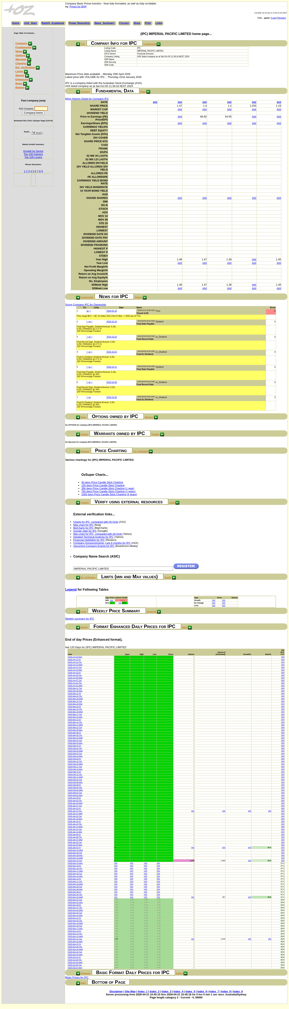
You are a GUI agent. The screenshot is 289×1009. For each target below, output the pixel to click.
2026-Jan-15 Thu (75, 824)
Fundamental (23, 47)
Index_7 (214, 991)
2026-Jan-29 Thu (75, 801)
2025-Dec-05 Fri (74, 892)
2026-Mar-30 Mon (75, 691)
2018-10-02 (112, 397)
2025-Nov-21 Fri (74, 918)
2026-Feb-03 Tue (75, 793)
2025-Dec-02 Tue (75, 900)
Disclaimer (116, 991)
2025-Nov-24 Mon (75, 915)
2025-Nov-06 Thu (75, 947)
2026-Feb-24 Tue (75, 754)
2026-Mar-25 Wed (75, 699)
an (88, 311)
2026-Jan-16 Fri (74, 821)
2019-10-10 (112, 322)
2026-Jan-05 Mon (75, 845)
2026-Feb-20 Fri (74, 759)
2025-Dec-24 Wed (75, 858)
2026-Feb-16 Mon (75, 769)
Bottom (20, 87)
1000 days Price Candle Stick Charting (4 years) (109, 494)
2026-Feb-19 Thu (75, 761)
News (18, 51)
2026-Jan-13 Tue (75, 829)
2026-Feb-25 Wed (75, 751)
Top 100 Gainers (33, 154)
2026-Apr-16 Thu (75, 662)
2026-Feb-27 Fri (74, 746)
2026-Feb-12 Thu (75, 774)
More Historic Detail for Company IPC (87, 98)
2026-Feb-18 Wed (75, 764)
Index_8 (226, 991)
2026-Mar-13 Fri (74, 720)
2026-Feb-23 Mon (75, 756)
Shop (137, 23)
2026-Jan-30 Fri (74, 798)
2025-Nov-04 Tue (75, 952)
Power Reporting (79, 23)
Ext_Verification (25, 67)
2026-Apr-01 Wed (75, 686)
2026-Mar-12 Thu (75, 722)
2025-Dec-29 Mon (75, 855)
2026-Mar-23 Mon (75, 704)
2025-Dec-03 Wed (75, 897)
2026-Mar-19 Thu (75, 709)
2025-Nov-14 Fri (74, 931)
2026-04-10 (112, 311)
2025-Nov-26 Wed (75, 910)
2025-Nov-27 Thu (75, 908)
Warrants (21, 59)
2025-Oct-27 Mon (75, 968)
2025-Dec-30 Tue (75, 853)
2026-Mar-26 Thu (75, 696)
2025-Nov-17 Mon (75, 928)
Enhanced (21, 79)
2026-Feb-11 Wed (75, 777)
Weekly (19, 75)
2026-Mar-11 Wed (75, 725)
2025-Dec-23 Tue (75, 861)
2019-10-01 (112, 352)
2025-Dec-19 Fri (74, 866)
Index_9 (238, 991)
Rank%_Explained (53, 23)
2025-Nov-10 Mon (75, 942)
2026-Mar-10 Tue (75, 727)
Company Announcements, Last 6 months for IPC (101, 542)
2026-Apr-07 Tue (75, 680)
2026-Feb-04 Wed (75, 790)
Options (20, 55)
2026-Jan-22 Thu (75, 811)
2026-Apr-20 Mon (75, 657)
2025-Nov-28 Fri (74, 905)
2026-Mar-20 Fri (74, 707)
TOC (83, 44)
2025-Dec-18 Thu (75, 868)
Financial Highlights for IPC (89, 539)
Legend (71, 589)
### (155, 102)
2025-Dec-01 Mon (75, 902)
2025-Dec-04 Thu (75, 895)
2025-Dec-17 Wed (75, 871)
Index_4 (178, 991)
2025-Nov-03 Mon (75, 955)
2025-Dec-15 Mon (75, 876)
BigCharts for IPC (83, 527)
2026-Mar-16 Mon (75, 717)
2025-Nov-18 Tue (75, 926)
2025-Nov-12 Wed (75, 936)
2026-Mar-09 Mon (75, 730)
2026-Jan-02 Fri (74, 848)
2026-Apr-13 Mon (75, 670)
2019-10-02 (112, 337)
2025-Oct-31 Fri (74, 957)
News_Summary (104, 23)
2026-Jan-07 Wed (75, 840)
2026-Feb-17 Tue (75, 767)
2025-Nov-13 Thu (75, 934)
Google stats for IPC (85, 530)
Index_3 (166, 991)
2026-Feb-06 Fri (74, 785)
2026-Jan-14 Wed (75, 827)
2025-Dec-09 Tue (75, 887)
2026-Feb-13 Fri (74, 772)
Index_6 (202, 991)
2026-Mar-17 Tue (75, 714)
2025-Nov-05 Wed (75, 949)
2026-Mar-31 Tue (75, 688)
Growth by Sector (33, 151)
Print (148, 23)
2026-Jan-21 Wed (75, 814)
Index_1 (143, 991)
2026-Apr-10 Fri (74, 673)
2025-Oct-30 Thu (75, 960)
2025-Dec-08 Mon (75, 889)
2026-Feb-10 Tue (75, 780)
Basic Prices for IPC (77, 977)
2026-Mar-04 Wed (75, 738)
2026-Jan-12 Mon (75, 832)
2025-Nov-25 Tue (75, 913)
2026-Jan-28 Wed (75, 803)
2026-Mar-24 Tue (75, 701)
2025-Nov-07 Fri (74, 944)
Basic (18, 83)
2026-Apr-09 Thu (75, 675)
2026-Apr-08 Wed (75, 678)
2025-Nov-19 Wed (75, 923)
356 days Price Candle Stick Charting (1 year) (107, 488)
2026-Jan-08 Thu (75, 837)
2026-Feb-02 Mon (75, 795)
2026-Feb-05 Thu (75, 787)
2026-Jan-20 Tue (75, 816)
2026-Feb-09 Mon (75, 782)
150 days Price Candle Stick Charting (102, 485)
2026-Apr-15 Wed (75, 665)
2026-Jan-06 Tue (75, 842)
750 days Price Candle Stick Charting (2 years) (108, 491)
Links (159, 23)
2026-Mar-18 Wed (75, 712)
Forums (124, 23)
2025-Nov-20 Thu (75, 921)
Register (281, 18)
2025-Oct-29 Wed (75, 962)
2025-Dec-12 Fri (74, 879)
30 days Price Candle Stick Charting (102, 482)
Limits (19, 71)
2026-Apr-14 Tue (75, 667)
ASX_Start (30, 23)
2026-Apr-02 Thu (75, 683)
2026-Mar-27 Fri (74, 693)
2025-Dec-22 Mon (75, 863)
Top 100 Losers (33, 157)
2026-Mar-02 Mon (75, 743)
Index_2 (154, 991)
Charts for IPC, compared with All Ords (95, 521)
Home (15, 23)
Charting (20, 63)
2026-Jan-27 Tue (75, 806)
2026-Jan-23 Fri (74, 808)
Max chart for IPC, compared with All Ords (97, 533)
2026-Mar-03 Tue (75, 740)
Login (273, 18)
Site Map (130, 991)
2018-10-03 (112, 382)
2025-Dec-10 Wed (75, 884)
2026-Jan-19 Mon (75, 819)
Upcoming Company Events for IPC (93, 545)
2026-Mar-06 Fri (74, 733)
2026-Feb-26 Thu (75, 748)
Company (21, 43)
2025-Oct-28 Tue (75, 965)
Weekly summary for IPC (79, 618)
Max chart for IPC (83, 524)
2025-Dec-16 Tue (75, 874)
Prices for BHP (77, 6)
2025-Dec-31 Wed (75, 850)
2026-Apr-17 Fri (74, 660)
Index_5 (190, 991)
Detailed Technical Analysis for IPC (93, 536)
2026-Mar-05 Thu (75, 735)
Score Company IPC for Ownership (85, 304)
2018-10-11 (112, 367)
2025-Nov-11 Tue (75, 939)
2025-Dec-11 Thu (75, 881)
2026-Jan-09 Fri (74, 834)
